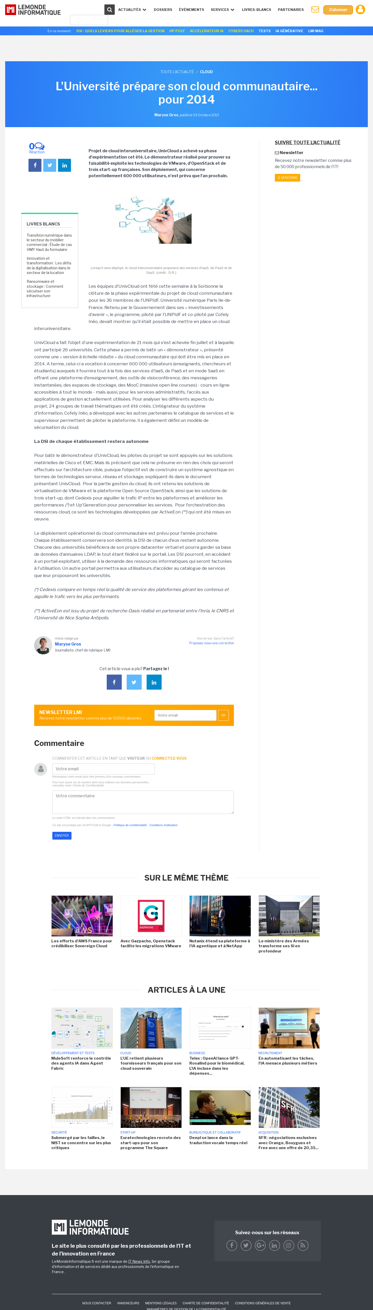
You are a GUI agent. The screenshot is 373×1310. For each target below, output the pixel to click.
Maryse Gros (68, 644)
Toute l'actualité (177, 72)
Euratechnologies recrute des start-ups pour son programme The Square (150, 1142)
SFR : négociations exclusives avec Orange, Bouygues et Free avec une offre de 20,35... (289, 1142)
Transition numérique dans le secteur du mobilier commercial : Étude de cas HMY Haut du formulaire (49, 242)
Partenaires (291, 10)
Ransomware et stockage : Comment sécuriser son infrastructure (45, 288)
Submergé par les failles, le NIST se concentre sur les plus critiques (81, 1142)
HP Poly (177, 31)
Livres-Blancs (256, 10)
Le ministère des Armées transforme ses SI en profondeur (284, 946)
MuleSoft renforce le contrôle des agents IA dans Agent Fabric (81, 1063)
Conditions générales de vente (263, 1303)
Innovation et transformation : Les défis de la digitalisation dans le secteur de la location (49, 265)
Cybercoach (241, 31)
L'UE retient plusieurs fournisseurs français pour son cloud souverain (150, 1063)
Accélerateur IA (207, 31)
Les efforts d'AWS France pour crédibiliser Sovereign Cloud (81, 944)
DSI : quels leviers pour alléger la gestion (120, 31)
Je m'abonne (287, 178)
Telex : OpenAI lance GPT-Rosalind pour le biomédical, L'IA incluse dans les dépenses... (217, 1066)
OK (223, 715)
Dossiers (163, 10)
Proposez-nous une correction (211, 643)
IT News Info (139, 1261)
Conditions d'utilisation (163, 825)
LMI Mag (315, 31)
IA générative (289, 31)
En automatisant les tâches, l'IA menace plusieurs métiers (288, 1061)
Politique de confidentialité (130, 825)
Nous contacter (96, 1303)
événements (191, 10)
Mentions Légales (161, 1303)
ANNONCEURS (128, 1303)
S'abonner (338, 9)
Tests (265, 31)
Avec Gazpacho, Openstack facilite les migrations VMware (150, 944)
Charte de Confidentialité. (89, 785)
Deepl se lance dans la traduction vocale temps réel (218, 1140)
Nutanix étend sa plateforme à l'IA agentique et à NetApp (219, 944)
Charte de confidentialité (206, 1303)
